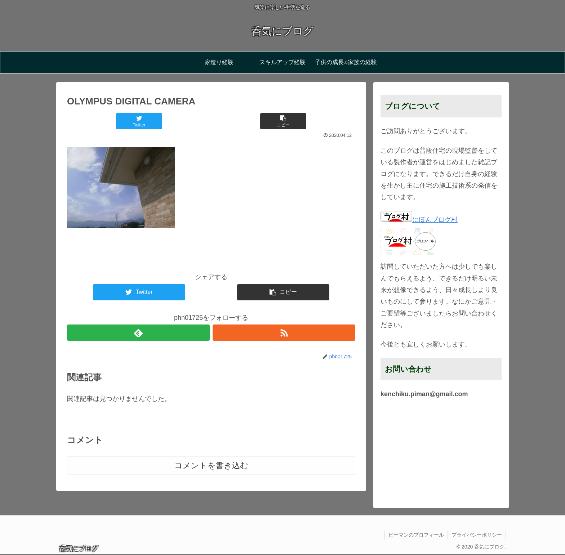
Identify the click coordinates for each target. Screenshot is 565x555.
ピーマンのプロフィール (416, 535)
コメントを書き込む (211, 465)
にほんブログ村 (419, 219)
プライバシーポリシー (476, 535)
